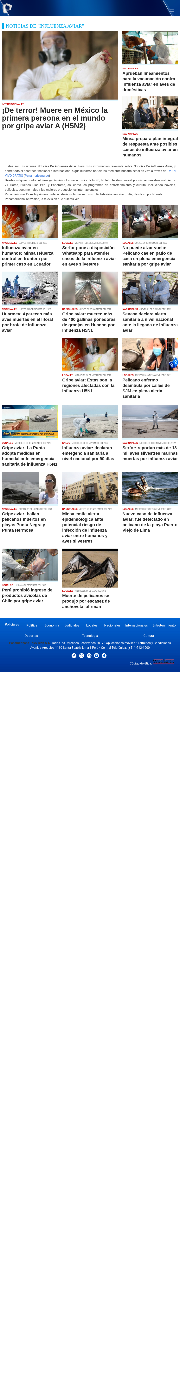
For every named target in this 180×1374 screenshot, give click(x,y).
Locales (92, 625)
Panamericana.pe (37, 175)
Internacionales (136, 625)
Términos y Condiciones (154, 643)
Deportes (31, 636)
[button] (172, 10)
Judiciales (71, 625)
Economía (52, 625)
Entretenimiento (164, 625)
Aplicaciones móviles (120, 643)
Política (31, 625)
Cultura (149, 636)
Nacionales (112, 625)
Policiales (12, 624)
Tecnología (90, 636)
